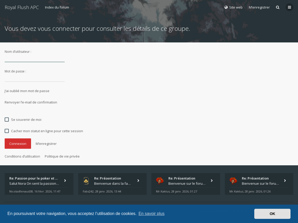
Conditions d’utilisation (22, 156)
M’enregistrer (259, 7)
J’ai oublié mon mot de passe (27, 90)
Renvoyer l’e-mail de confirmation (31, 102)
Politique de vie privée (62, 156)
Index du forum (57, 7)
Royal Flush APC (22, 7)
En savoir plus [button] (151, 213)
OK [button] (272, 214)
